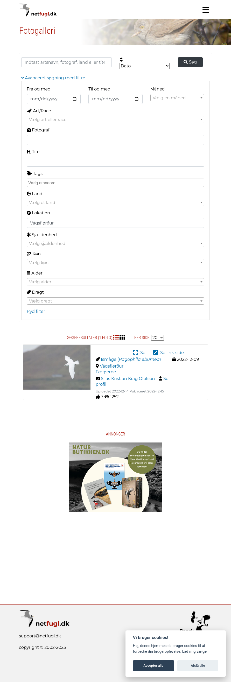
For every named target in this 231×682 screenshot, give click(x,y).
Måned (157, 89)
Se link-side (168, 352)
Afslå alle (198, 665)
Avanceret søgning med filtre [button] (53, 77)
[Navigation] (205, 10)
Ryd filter (36, 311)
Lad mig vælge (194, 651)
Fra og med (39, 89)
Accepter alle (153, 665)
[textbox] (177, 98)
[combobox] (177, 97)
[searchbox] (116, 182)
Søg (190, 62)
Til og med (99, 89)
